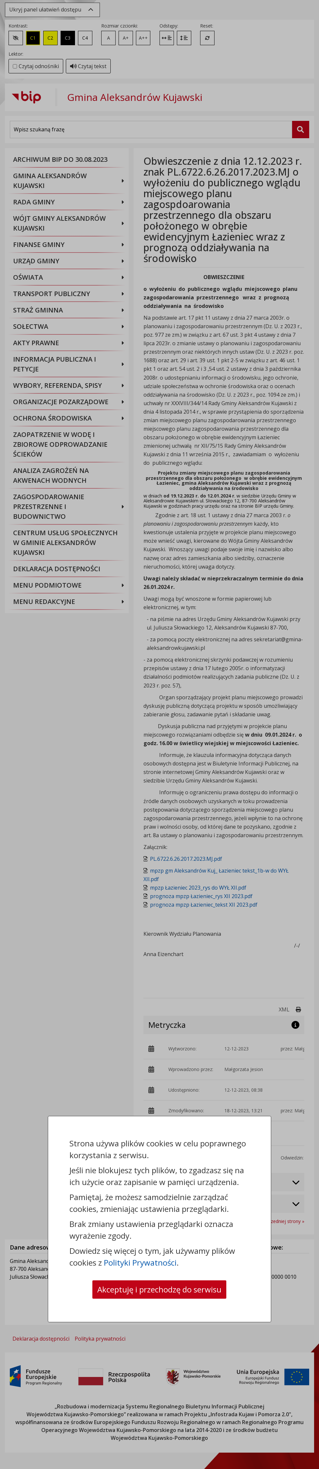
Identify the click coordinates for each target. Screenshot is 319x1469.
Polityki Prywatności (140, 1262)
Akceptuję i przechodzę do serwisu (159, 1289)
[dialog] (159, 734)
